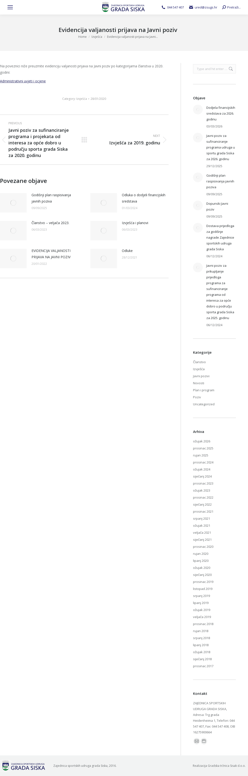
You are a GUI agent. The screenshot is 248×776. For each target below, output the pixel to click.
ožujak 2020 (201, 567)
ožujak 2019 (201, 610)
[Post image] (13, 202)
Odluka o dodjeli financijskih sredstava (143, 198)
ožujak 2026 (201, 441)
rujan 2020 (200, 553)
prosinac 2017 (203, 666)
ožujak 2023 (201, 490)
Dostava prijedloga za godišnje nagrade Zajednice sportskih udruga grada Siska (220, 237)
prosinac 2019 (203, 582)
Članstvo (199, 362)
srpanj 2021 (201, 518)
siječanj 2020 (202, 574)
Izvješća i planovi (135, 222)
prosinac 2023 (203, 483)
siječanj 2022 (202, 504)
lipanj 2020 (201, 560)
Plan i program (203, 390)
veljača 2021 (202, 532)
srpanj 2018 (201, 638)
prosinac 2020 (203, 546)
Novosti (198, 383)
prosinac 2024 (203, 462)
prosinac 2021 (203, 511)
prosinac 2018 (203, 624)
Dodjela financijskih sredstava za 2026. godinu (220, 113)
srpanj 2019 (201, 596)
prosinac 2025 (203, 448)
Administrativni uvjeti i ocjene (23, 81)
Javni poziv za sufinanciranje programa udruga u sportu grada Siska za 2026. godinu (220, 147)
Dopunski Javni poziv (217, 206)
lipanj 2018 (201, 645)
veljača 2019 (202, 617)
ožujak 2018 (201, 652)
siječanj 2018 (202, 659)
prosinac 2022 (203, 497)
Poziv (197, 397)
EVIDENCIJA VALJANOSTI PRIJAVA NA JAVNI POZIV (50, 253)
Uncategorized (204, 404)
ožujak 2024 (201, 469)
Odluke (127, 250)
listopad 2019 (202, 589)
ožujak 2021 (201, 525)
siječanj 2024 (202, 476)
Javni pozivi (201, 376)
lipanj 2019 (201, 603)
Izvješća (81, 99)
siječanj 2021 (202, 539)
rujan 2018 (200, 631)
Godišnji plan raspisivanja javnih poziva (51, 198)
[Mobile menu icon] (10, 7)
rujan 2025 (200, 455)
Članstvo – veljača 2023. (50, 222)
